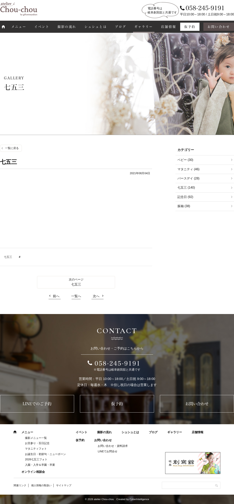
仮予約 (190, 26)
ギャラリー (143, 26)
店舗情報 (168, 26)
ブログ (120, 26)
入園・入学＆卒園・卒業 (40, 464)
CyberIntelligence (139, 499)
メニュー (18, 26)
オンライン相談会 (33, 471)
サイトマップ (63, 485)
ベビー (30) (185, 159)
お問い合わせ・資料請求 (113, 445)
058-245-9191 (118, 363)
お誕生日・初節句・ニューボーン (45, 454)
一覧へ (76, 296)
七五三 (8, 256)
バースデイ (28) (188, 178)
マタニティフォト (36, 448)
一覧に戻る (12, 148)
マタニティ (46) (188, 169)
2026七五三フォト (36, 459)
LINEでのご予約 (37, 404)
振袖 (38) (183, 206)
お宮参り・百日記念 (37, 443)
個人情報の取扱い (41, 485)
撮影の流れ (67, 26)
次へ (96, 296)
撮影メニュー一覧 (36, 437)
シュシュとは (95, 26)
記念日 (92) (185, 197)
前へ (56, 296)
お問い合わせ (197, 404)
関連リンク (20, 485)
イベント (41, 26)
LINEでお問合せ (107, 451)
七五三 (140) (186, 187)
